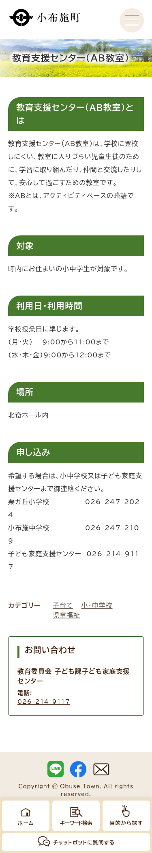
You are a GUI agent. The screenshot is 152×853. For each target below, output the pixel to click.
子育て (63, 605)
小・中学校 (97, 605)
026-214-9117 (43, 702)
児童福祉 (66, 615)
